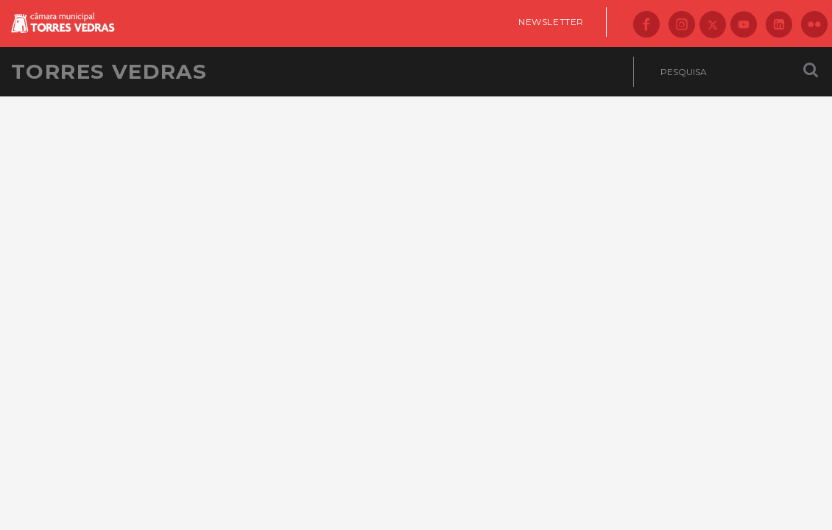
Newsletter (551, 21)
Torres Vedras (109, 71)
